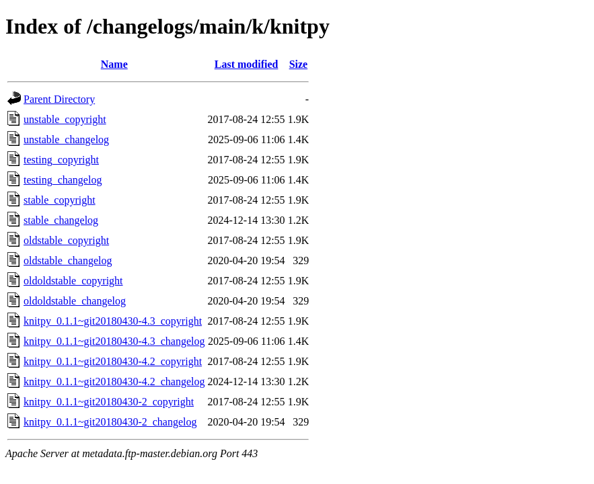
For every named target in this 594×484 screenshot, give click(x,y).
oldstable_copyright (66, 240)
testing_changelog (63, 180)
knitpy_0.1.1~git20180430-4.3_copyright (113, 321)
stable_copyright (60, 200)
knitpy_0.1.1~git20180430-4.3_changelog (114, 341)
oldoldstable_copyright (73, 280)
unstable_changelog (66, 139)
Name (114, 64)
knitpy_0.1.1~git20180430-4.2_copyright (113, 361)
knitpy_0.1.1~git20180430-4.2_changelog (114, 381)
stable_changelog (61, 220)
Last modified (247, 64)
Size (298, 64)
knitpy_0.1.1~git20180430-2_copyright (109, 401)
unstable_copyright (65, 119)
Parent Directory (59, 99)
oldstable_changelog (68, 260)
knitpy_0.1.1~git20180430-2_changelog (110, 422)
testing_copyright (61, 159)
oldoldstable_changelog (75, 301)
